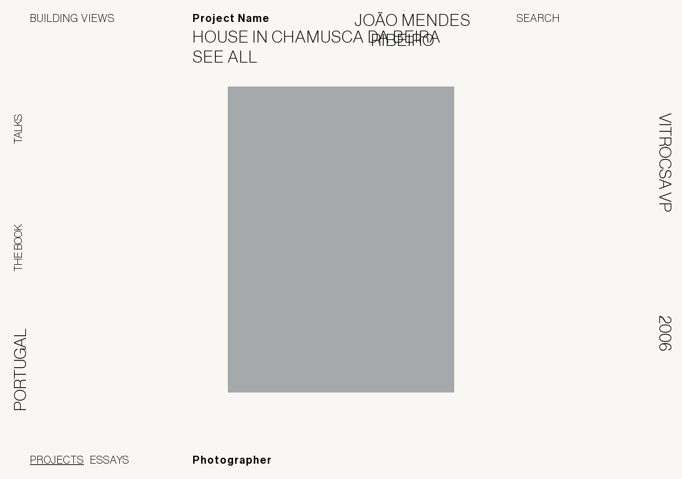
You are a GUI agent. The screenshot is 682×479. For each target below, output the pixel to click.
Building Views (72, 18)
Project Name (231, 18)
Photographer (232, 460)
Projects (57, 460)
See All (233, 56)
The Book (18, 247)
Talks (18, 129)
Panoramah (532, 462)
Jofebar (617, 457)
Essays (109, 460)
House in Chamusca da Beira (325, 36)
